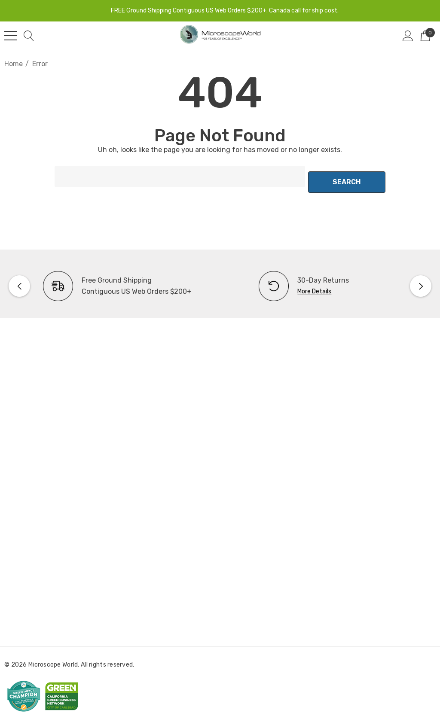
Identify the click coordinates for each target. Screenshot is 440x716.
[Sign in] (408, 35)
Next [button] (420, 280)
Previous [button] (19, 280)
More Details (314, 285)
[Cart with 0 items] (425, 35)
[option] (112, 280)
